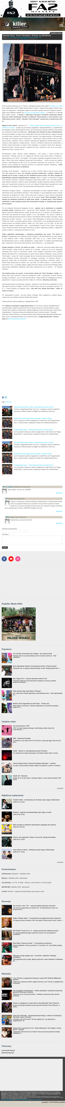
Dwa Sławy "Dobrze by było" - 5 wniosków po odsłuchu (32, 943)
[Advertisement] (28, 480)
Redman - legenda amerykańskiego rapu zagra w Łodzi (32, 812)
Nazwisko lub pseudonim (9, 529)
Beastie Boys (8, 402)
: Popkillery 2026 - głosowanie (14, 878)
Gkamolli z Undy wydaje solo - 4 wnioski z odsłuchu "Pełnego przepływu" (34, 956)
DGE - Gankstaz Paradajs (22, 738)
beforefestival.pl (8, 1053)
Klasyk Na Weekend (23, 37)
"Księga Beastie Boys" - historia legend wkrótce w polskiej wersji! (33, 430)
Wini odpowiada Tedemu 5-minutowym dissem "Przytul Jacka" (35, 666)
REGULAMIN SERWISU (7, 1099)
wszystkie (60, 788)
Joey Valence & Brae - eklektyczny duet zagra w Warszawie (33, 850)
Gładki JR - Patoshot (20, 776)
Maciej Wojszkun (24, 38)
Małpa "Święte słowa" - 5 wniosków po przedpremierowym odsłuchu (37, 918)
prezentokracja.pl (8, 1050)
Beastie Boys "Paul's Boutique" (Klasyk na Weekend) (27, 35)
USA (9, 37)
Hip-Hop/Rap (14, 37)
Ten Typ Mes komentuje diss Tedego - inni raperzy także (32, 653)
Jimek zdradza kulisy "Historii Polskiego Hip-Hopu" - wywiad (34, 763)
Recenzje (36, 37)
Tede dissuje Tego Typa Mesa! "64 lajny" (27, 691)
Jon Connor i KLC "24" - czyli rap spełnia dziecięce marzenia (34, 906)
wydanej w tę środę (56, 106)
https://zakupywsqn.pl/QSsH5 (17, 319)
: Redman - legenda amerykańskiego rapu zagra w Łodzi (23, 891)
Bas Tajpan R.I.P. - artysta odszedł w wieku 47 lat (30, 678)
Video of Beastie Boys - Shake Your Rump (32, 339)
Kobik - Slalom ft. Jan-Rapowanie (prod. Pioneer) (30, 751)
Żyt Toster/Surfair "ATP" (21, 726)
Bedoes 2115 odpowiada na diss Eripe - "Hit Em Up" (31, 703)
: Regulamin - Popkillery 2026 (16, 874)
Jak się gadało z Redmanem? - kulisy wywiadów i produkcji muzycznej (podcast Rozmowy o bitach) (37, 991)
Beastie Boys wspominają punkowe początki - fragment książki (33, 418)
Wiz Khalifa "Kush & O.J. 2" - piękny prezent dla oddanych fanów (35, 931)
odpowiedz (59, 493)
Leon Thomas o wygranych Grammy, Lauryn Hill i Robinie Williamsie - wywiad (37, 978)
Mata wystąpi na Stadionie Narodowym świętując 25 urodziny (34, 825)
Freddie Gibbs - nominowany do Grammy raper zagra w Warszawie (36, 800)
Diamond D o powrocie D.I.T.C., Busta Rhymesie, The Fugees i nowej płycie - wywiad (37, 1028)
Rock (40, 37)
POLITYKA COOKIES (36, 1099)
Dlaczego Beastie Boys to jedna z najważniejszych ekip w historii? (34, 407)
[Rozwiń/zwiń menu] (61, 25)
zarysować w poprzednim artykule (34, 112)
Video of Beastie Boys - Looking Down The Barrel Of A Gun (32, 377)
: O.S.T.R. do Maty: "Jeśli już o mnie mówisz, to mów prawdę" (26, 882)
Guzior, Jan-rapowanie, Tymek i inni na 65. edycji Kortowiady (34, 837)
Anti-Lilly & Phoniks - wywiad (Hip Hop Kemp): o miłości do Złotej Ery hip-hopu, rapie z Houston (37, 1016)
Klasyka (31, 37)
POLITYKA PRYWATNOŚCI (22, 1099)
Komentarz (6, 534)
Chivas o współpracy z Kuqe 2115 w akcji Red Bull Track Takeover (36, 1003)
